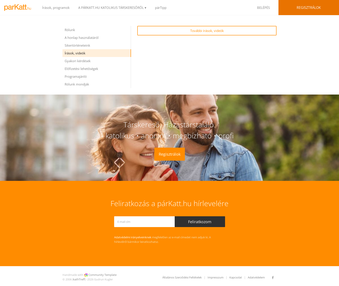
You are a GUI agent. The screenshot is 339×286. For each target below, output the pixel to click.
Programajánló (76, 76)
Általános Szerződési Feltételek (182, 277)
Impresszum (216, 277)
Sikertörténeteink (77, 45)
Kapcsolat (235, 277)
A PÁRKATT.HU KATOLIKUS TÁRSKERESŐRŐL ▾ (112, 7)
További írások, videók (207, 30)
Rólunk (70, 30)
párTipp (160, 7)
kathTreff (79, 279)
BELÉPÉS (263, 7)
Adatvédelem (256, 277)
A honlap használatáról (82, 37)
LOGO (19, 7)
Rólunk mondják (77, 84)
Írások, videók (75, 53)
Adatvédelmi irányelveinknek (132, 237)
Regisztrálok (309, 7)
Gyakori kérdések (78, 61)
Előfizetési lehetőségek (81, 68)
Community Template (102, 275)
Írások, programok (56, 7)
